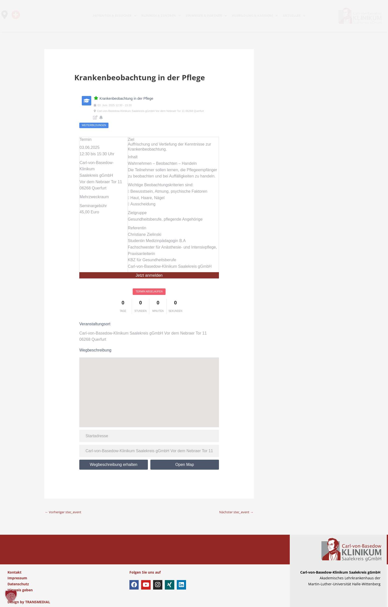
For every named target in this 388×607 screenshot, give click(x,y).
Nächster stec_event (234, 512)
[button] (11, 596)
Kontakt (14, 572)
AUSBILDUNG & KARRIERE (255, 15)
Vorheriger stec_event (65, 512)
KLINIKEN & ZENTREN (161, 15)
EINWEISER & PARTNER (206, 15)
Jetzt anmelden (149, 275)
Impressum (17, 578)
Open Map (184, 464)
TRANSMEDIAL (37, 602)
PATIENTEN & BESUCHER (114, 15)
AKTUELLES (294, 15)
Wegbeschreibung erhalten (113, 464)
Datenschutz (18, 584)
